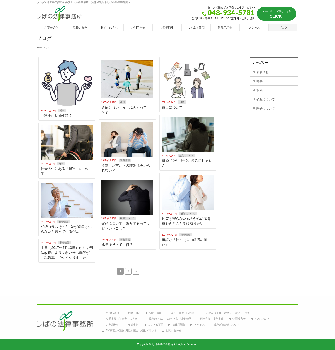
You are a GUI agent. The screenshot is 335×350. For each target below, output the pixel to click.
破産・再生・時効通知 (184, 313)
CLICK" (276, 14)
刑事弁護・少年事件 (212, 318)
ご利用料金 (112, 324)
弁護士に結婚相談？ (56, 115)
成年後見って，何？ (117, 245)
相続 (122, 102)
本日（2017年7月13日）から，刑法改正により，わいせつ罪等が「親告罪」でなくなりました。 (67, 252)
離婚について (186, 155)
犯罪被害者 (239, 318)
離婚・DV (134, 313)
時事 (62, 110)
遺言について (172, 107)
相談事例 (133, 324)
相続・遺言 (155, 313)
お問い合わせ (173, 330)
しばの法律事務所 (162, 344)
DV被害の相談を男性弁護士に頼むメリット (131, 330)
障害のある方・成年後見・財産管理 (170, 318)
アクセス (199, 324)
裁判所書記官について (227, 324)
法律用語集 (178, 324)
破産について (127, 218)
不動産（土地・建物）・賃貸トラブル (228, 313)
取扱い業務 (112, 313)
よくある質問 (155, 324)
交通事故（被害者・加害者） (123, 318)
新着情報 (125, 160)
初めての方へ (262, 318)
